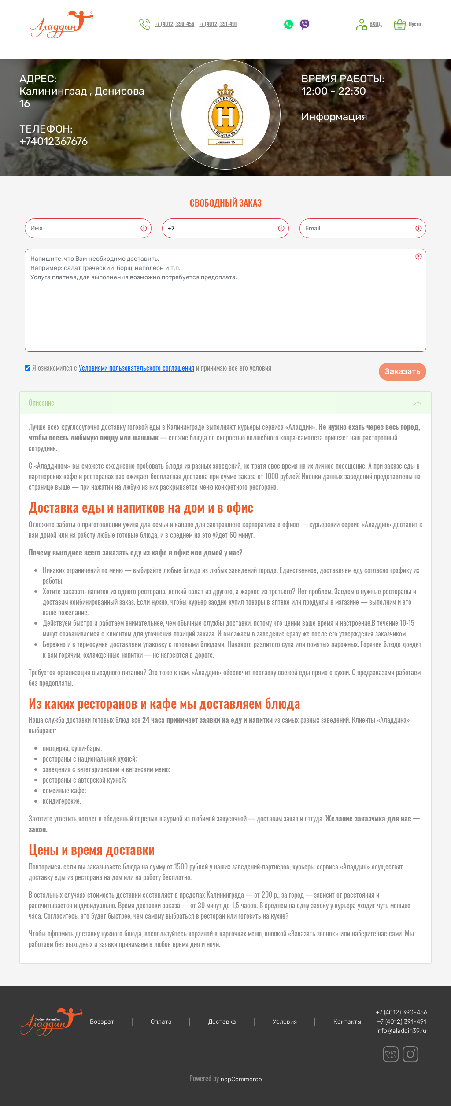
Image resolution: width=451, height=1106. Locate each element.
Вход (376, 23)
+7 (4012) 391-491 (218, 23)
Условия (285, 1021)
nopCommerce (241, 1079)
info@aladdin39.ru (401, 1031)
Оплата (161, 1021)
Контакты (347, 1021)
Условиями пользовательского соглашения (136, 368)
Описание (41, 402)
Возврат (102, 1021)
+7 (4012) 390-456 (174, 23)
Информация (334, 117)
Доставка (222, 1021)
